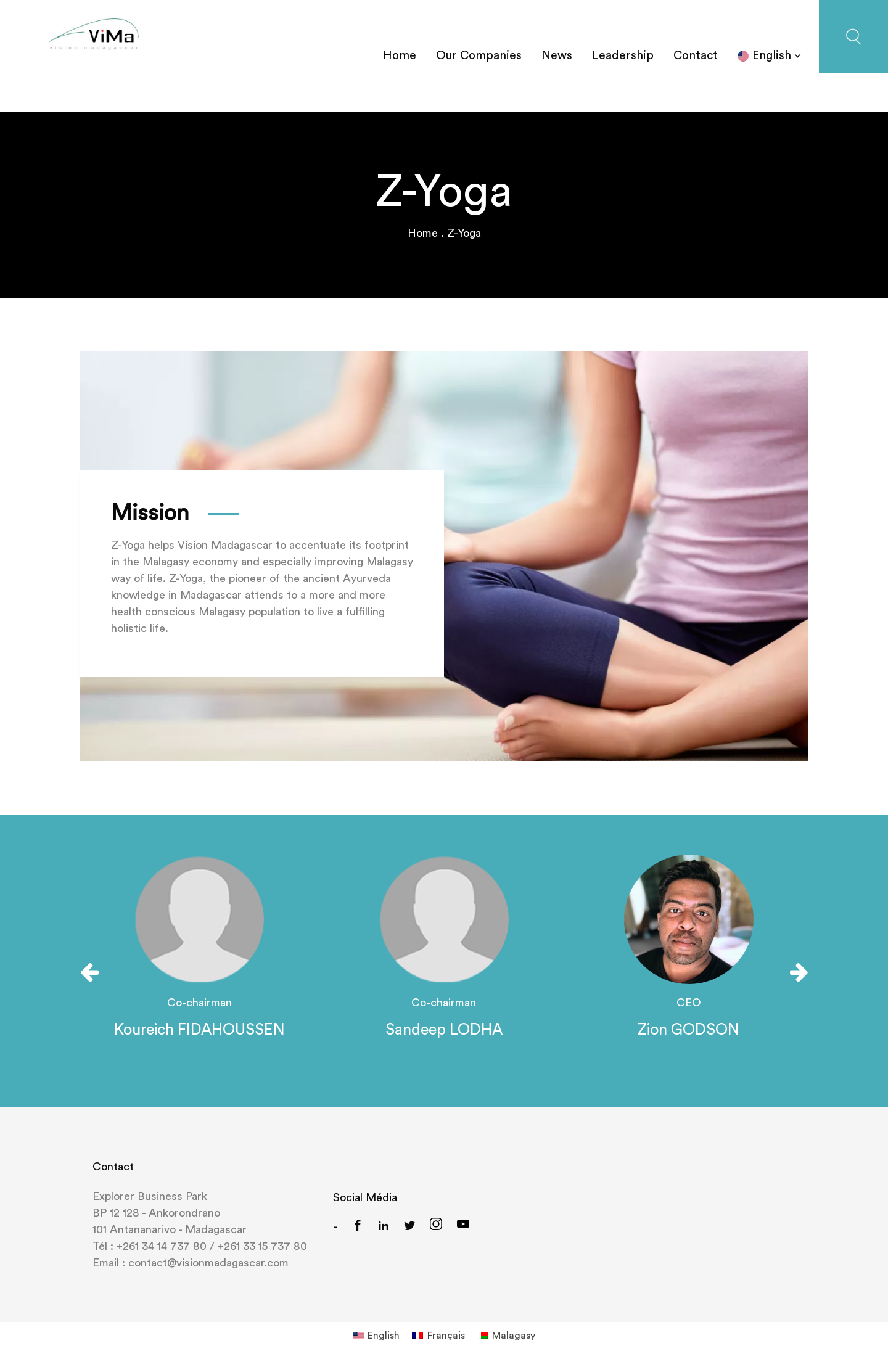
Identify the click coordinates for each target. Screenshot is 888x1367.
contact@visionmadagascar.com (207, 1262)
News (556, 56)
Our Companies (479, 56)
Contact (695, 56)
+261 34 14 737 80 (162, 1246)
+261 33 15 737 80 (262, 1246)
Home (399, 56)
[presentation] (89, 972)
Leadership (623, 56)
